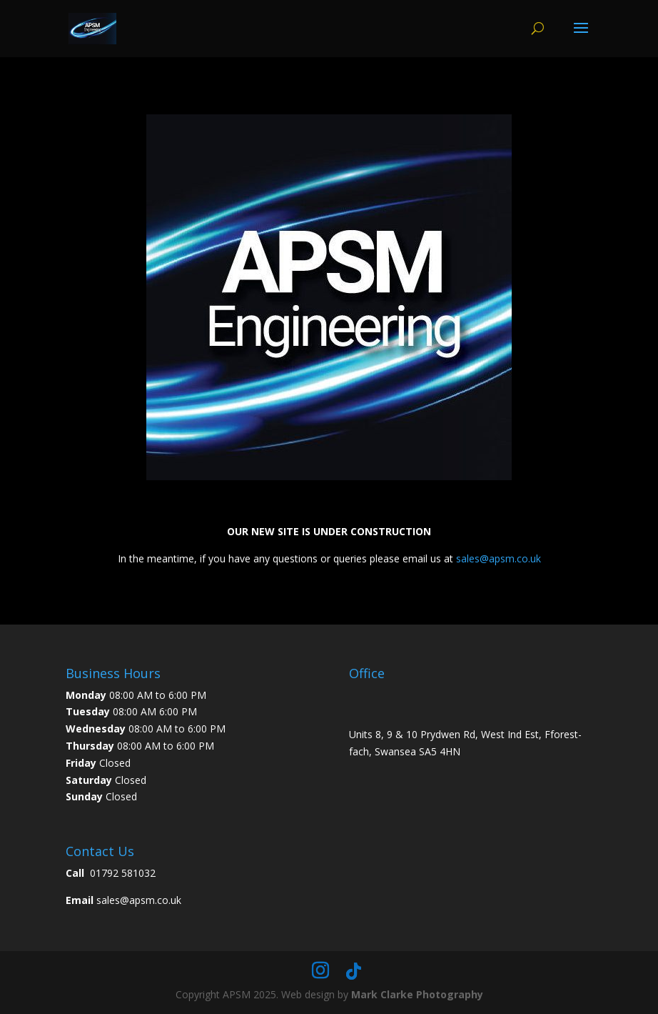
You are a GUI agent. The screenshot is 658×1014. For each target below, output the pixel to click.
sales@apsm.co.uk (498, 558)
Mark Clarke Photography (417, 994)
